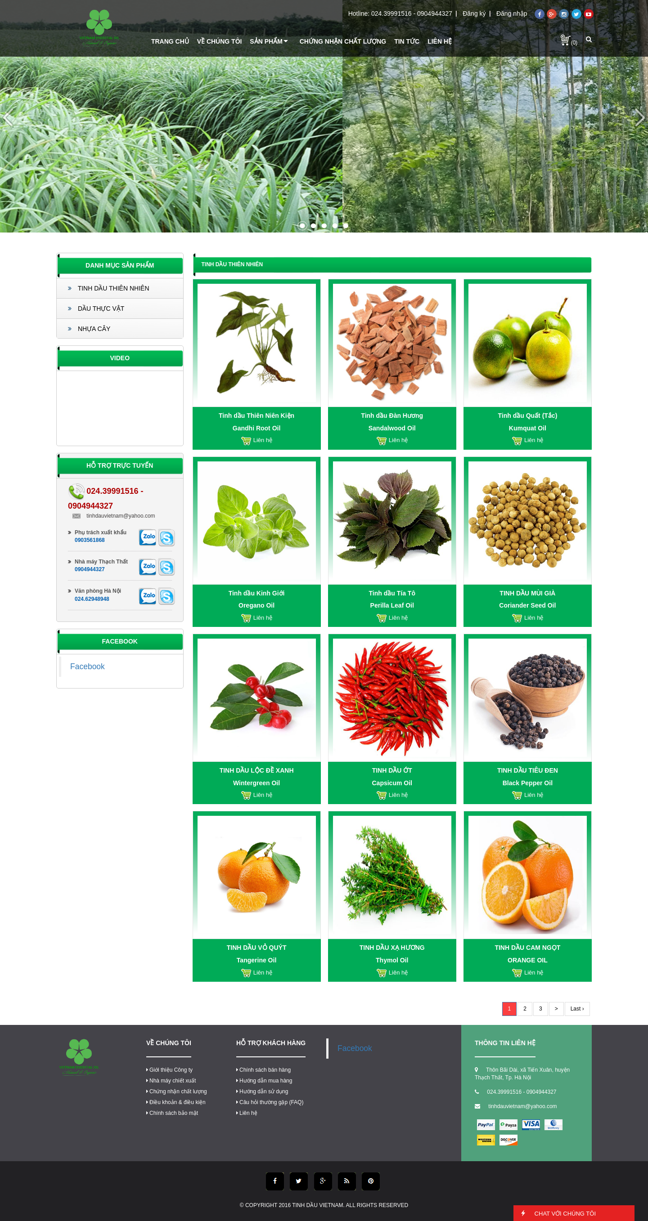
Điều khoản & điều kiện (176, 1102)
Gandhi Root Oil (257, 428)
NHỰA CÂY (89, 328)
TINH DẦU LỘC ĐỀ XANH (257, 770)
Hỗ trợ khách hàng (271, 1043)
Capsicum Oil (392, 783)
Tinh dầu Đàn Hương (392, 415)
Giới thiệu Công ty (169, 1070)
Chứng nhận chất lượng (176, 1091)
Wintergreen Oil (256, 783)
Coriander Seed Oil (527, 605)
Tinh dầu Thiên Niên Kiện (256, 415)
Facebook (87, 666)
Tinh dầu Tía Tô (392, 593)
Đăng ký (474, 13)
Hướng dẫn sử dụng (262, 1091)
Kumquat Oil (527, 428)
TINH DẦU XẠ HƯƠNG (392, 947)
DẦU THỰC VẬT (96, 308)
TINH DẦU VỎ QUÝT (257, 947)
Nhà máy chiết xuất (171, 1081)
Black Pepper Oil (528, 783)
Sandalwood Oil (392, 428)
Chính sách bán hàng (263, 1070)
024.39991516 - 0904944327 (411, 13)
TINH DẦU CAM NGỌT (527, 947)
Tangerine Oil (256, 960)
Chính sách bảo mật (172, 1113)
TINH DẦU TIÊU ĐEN (527, 770)
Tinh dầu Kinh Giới (257, 593)
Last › (577, 1009)
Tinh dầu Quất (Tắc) (527, 415)
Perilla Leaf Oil (392, 605)
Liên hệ (246, 1113)
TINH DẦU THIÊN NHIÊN (108, 288)
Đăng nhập (511, 13)
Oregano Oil (256, 605)
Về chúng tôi (168, 1043)
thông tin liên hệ (505, 1043)
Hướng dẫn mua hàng (264, 1081)
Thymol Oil (392, 960)
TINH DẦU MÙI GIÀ (527, 593)
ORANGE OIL (528, 960)
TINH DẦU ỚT (392, 770)
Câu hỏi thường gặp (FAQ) (269, 1102)
